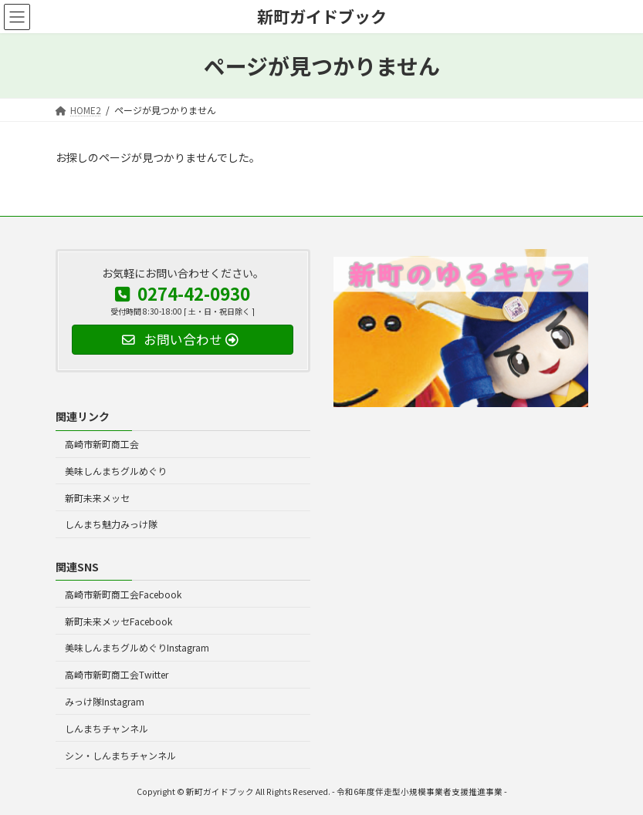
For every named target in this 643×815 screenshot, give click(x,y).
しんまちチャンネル (106, 728)
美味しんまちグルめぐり (116, 470)
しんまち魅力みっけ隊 (111, 524)
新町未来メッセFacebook (118, 621)
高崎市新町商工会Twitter (116, 674)
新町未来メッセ (97, 497)
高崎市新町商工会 (102, 443)
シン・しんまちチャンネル (120, 755)
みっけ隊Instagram (104, 701)
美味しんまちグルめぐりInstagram (137, 648)
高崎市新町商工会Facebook (123, 594)
